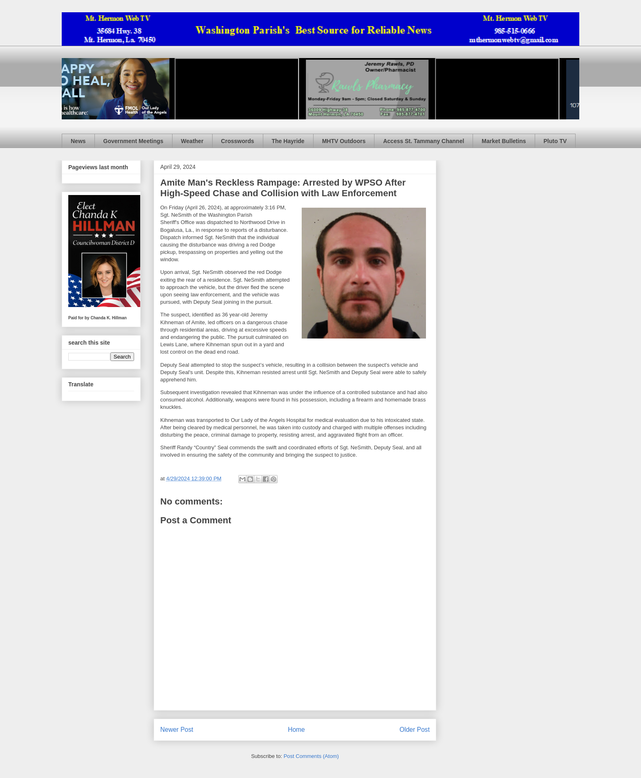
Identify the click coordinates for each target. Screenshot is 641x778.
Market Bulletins (504, 141)
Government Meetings (133, 141)
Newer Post (176, 729)
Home (296, 729)
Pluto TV (555, 141)
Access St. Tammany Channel (423, 141)
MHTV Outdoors (344, 141)
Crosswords (237, 141)
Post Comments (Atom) (311, 756)
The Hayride (288, 141)
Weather (192, 141)
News (78, 141)
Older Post (414, 729)
